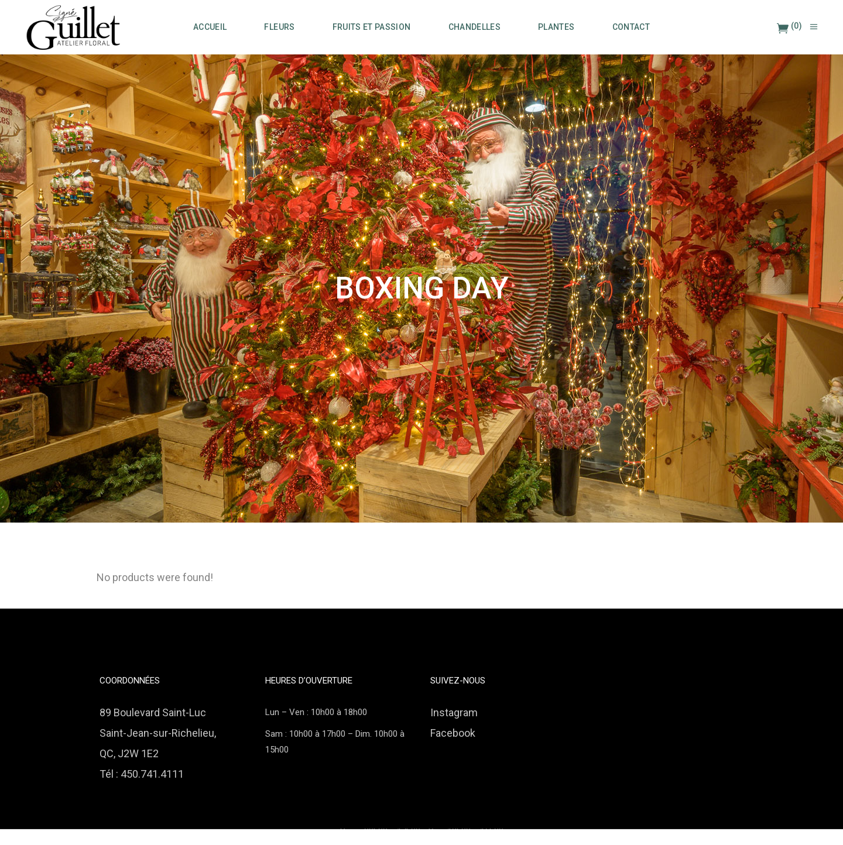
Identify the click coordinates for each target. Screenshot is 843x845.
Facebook (452, 733)
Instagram (454, 712)
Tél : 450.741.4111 (142, 774)
